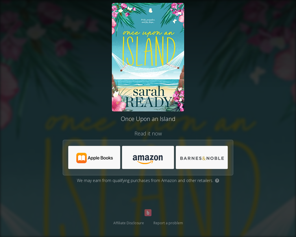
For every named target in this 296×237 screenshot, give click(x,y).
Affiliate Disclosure (128, 223)
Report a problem (168, 223)
